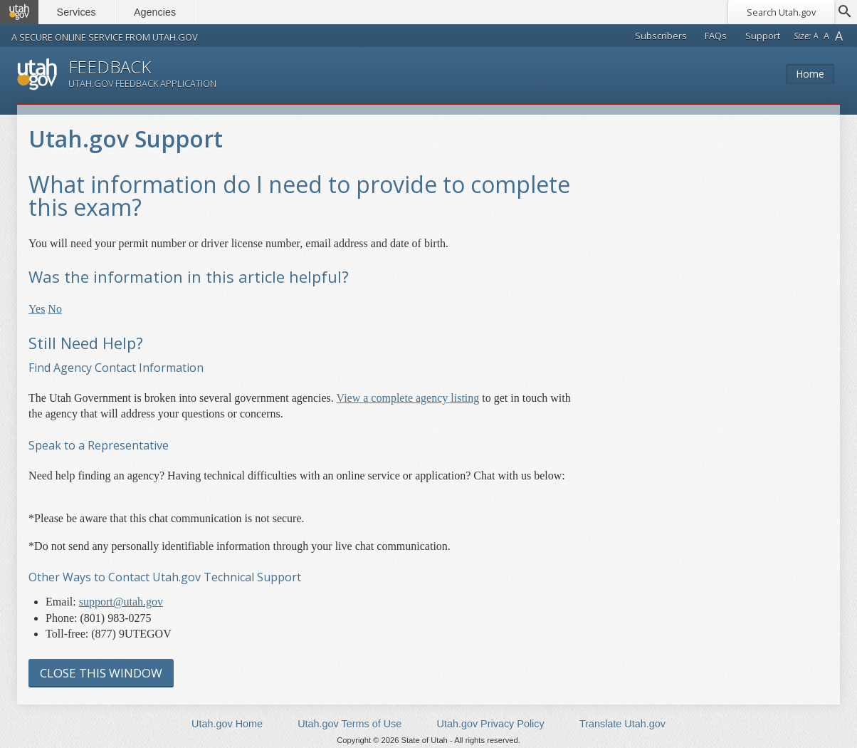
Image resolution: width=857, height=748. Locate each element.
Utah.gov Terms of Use (349, 723)
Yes (36, 309)
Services (76, 12)
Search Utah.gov (781, 12)
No (55, 309)
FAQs (716, 35)
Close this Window (101, 673)
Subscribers (661, 35)
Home (810, 73)
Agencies (155, 12)
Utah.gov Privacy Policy (491, 723)
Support (762, 35)
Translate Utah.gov (622, 723)
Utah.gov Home (227, 723)
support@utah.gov (121, 602)
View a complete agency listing (408, 398)
